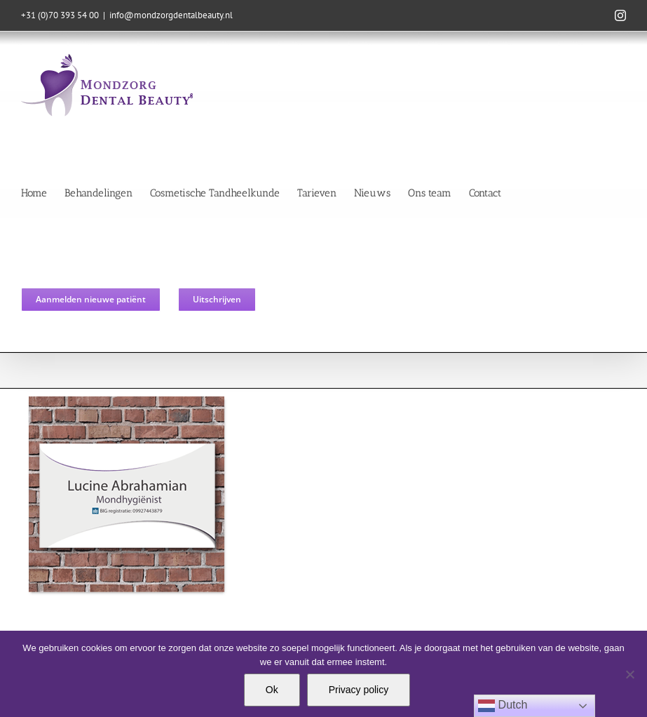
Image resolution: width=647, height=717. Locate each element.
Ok (272, 689)
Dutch (502, 705)
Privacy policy (359, 689)
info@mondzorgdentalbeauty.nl (171, 15)
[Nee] (629, 674)
